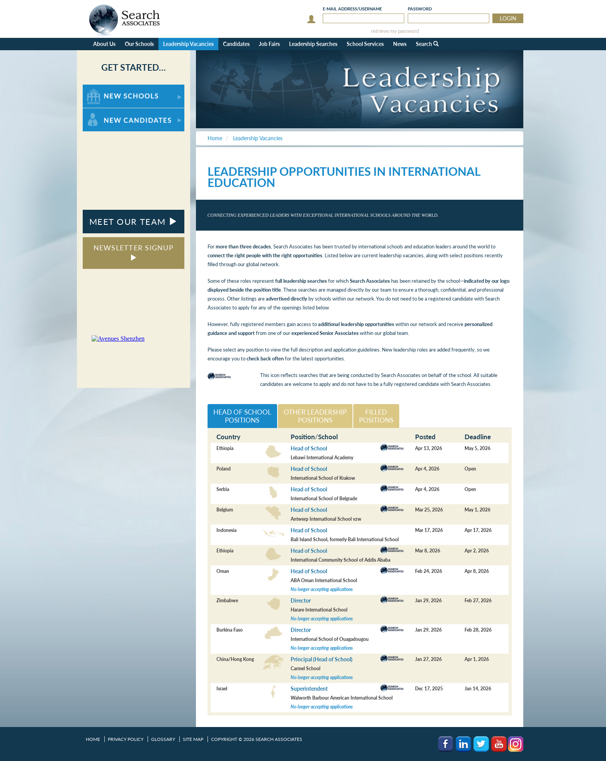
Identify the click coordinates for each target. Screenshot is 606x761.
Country (228, 437)
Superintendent (309, 688)
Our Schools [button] (139, 44)
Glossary (163, 739)
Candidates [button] (236, 44)
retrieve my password (395, 31)
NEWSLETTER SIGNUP (134, 252)
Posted (425, 437)
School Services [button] (365, 44)
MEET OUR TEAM (133, 221)
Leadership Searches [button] (313, 44)
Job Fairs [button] (269, 44)
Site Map (193, 739)
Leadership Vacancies (188, 44)
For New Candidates (107, 112)
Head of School (309, 448)
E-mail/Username (352, 8)
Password (420, 8)
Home (93, 739)
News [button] (400, 44)
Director (301, 600)
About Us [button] (104, 44)
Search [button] (427, 44)
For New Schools (103, 88)
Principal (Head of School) (321, 659)
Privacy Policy (125, 739)
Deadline (478, 437)
